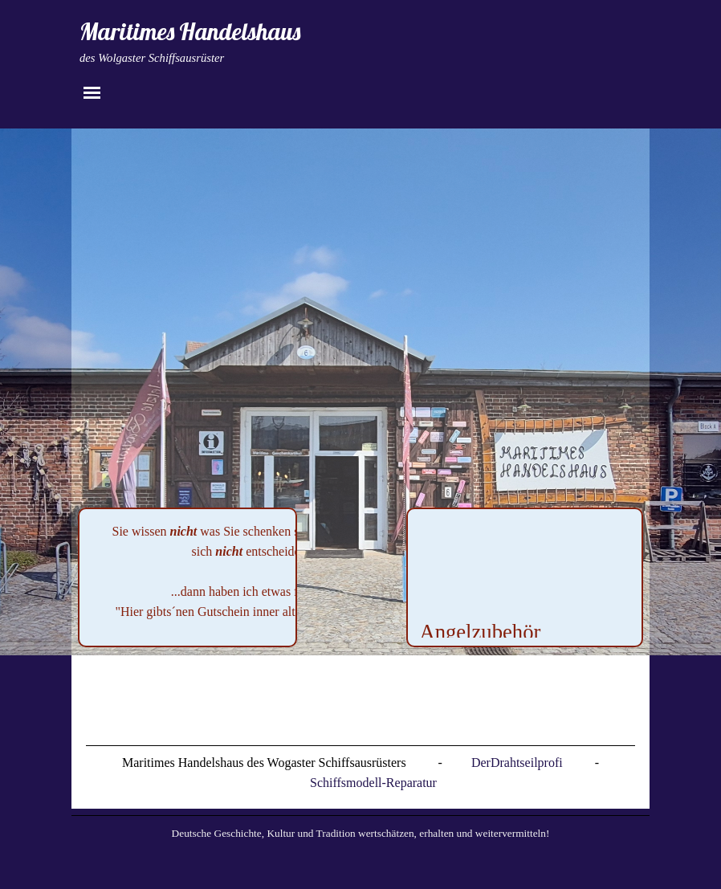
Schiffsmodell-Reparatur (373, 782)
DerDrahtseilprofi (517, 762)
